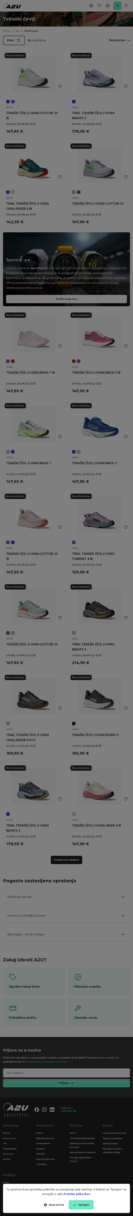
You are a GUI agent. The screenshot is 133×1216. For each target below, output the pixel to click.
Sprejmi (81, 1205)
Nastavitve (54, 1205)
